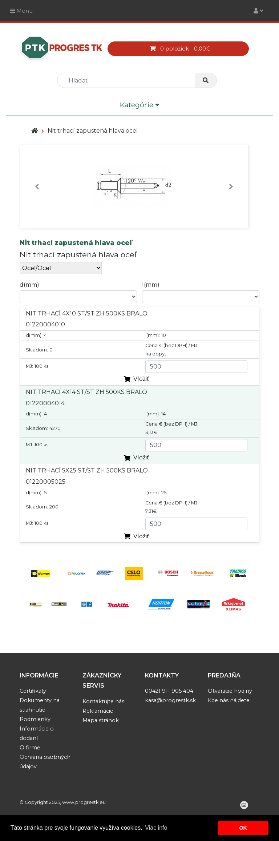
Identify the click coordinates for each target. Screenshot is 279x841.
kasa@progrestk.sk (170, 700)
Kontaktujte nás (103, 701)
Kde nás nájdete (229, 700)
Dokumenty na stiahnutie (40, 705)
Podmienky (35, 719)
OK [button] (243, 828)
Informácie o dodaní (37, 733)
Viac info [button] (156, 828)
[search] (129, 80)
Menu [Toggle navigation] (21, 10)
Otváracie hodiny (230, 691)
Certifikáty (33, 691)
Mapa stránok (100, 720)
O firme (30, 747)
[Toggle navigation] (258, 11)
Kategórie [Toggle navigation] (139, 105)
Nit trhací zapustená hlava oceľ (93, 130)
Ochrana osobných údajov (45, 762)
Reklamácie (97, 711)
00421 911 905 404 (169, 691)
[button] (37, 186)
